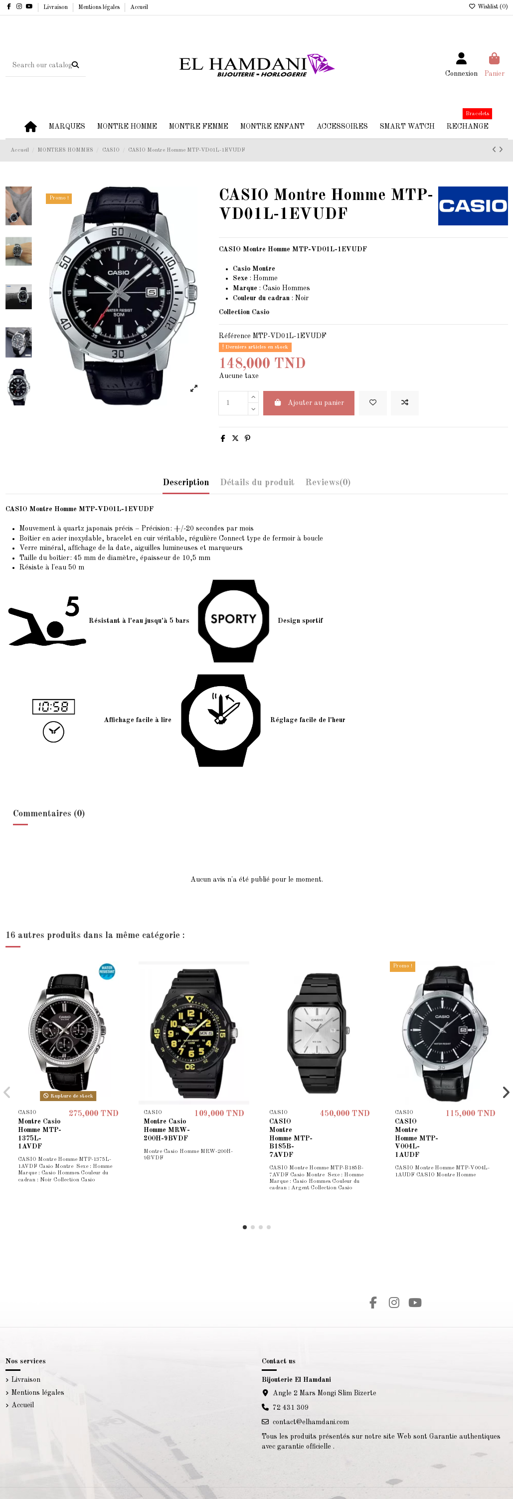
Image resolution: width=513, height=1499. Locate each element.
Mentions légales (99, 7)
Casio (271, 288)
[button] (245, 1227)
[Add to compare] (405, 403)
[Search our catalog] (75, 65)
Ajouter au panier (309, 402)
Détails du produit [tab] (257, 482)
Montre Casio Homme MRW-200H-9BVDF (167, 1130)
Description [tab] (186, 482)
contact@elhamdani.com (311, 1422)
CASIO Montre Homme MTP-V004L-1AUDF (416, 1138)
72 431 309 (291, 1407)
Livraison (56, 7)
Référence (235, 336)
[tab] (327, 485)
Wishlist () (488, 7)
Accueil (139, 7)
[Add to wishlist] (373, 403)
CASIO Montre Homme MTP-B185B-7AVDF (291, 1138)
